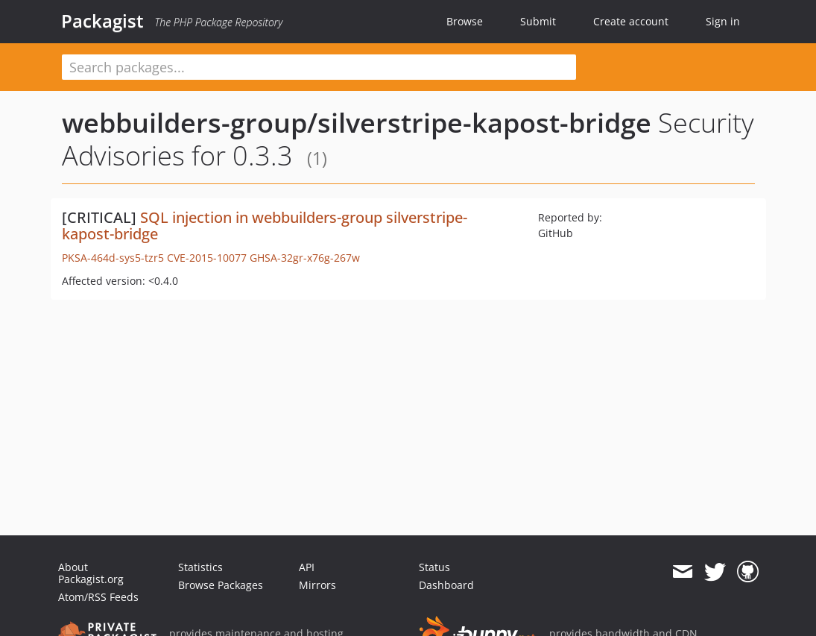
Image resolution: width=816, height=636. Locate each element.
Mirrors (317, 585)
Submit (538, 21)
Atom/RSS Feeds (98, 597)
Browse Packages (220, 585)
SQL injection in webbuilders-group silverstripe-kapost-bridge (264, 225)
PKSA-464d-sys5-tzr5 (113, 258)
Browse (464, 21)
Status (434, 567)
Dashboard (446, 585)
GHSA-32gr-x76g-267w (305, 258)
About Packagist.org (91, 573)
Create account (630, 21)
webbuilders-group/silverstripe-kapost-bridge (356, 122)
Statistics (200, 567)
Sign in (723, 21)
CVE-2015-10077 (207, 258)
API (306, 567)
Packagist (102, 21)
